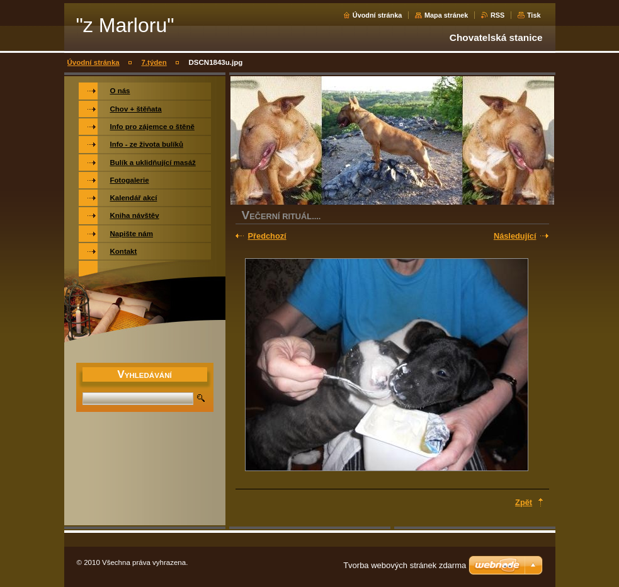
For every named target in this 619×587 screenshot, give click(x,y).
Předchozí (267, 236)
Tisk (534, 15)
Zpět (523, 502)
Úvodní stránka (377, 15)
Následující (515, 236)
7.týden (153, 62)
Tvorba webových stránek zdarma (404, 565)
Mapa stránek (446, 15)
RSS (497, 15)
